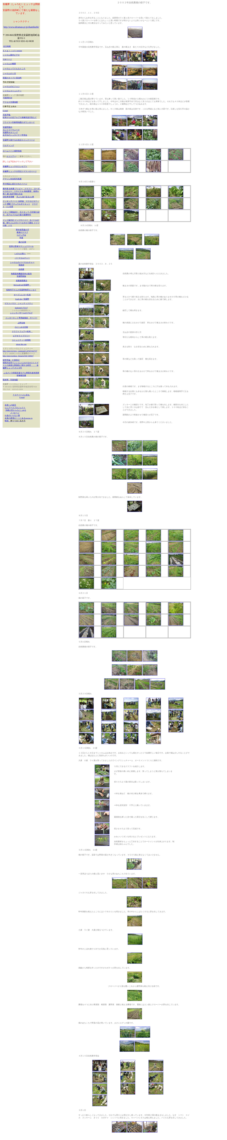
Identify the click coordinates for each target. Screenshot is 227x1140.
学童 (21, 238)
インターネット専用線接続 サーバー (21, 318)
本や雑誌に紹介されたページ (15, 184)
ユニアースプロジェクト (15, 408)
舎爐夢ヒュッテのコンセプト (15, 166)
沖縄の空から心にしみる (15, 410)
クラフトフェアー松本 (22, 331)
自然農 (21, 269)
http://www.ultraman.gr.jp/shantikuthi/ (21, 27)
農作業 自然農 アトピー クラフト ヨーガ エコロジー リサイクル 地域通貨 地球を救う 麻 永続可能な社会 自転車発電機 (22, 193)
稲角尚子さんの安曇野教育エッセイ (21, 290)
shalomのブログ (21, 308)
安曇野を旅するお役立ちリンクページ (19, 140)
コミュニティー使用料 (21, 340)
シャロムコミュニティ (12, 91)
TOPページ (7, 59)
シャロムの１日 (9, 73)
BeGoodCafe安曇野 (22, 285)
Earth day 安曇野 (22, 299)
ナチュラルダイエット (20, 204)
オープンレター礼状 (22, 295)
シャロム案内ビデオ (11, 55)
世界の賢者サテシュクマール (21, 246)
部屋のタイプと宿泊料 (12, 78)
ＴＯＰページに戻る (21, 395)
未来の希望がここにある (15, 418)
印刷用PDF (7, 98)
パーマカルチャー (22, 258)
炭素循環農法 (21, 281)
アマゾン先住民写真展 (12, 179)
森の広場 (22, 242)
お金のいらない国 (12, 415)
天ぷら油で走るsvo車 (25, 197)
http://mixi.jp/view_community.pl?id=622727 (20, 351)
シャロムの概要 (9, 64)
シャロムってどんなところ (14, 68)
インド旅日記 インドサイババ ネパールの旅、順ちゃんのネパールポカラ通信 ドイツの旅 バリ (21, 222)
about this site (21, 344)
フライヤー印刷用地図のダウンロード (19, 122)
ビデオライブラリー (21, 336)
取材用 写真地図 (10, 380)
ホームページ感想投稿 (12, 151)
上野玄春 (21, 323)
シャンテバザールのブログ (21, 313)
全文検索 (7, 46)
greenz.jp (28, 418)
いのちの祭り (20, 253)
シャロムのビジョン (11, 86)
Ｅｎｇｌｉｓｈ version (12, 51)
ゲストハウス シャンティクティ (19, 303)
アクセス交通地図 (10, 102)
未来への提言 (10, 405)
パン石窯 (9, 207)
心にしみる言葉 (21, 327)
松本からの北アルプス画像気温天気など (20, 117)
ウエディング (8, 145)
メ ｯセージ (14, 413)
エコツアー (11, 156)
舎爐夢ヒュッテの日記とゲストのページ (20, 171)
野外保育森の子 (22, 230)
